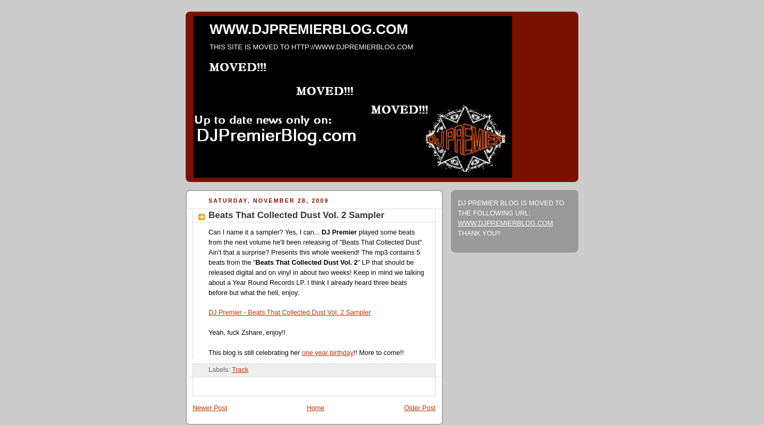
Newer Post (210, 408)
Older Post (420, 408)
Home (316, 408)
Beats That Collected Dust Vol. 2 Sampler (297, 215)
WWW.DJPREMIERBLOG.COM (309, 29)
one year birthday (327, 353)
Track (240, 370)
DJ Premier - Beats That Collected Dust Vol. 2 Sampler (290, 312)
